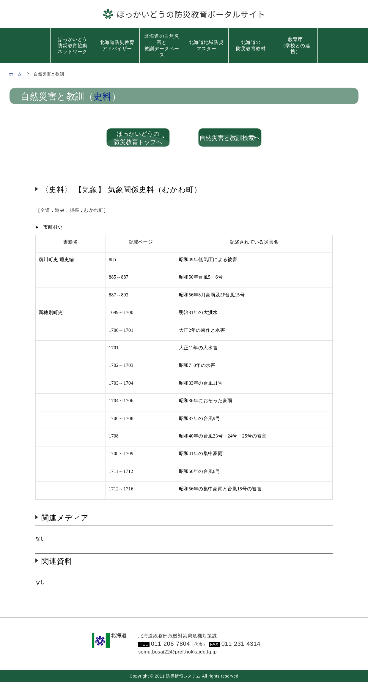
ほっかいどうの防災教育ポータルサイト (191, 14)
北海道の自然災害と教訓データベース (161, 45)
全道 (45, 210)
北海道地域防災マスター (206, 45)
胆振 (74, 210)
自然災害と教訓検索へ (230, 138)
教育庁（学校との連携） (295, 45)
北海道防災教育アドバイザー (117, 45)
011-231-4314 (240, 643)
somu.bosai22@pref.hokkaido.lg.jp (177, 651)
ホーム (15, 74)
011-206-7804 (179, 643)
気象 (90, 189)
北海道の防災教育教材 (251, 45)
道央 (60, 210)
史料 (102, 97)
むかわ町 (93, 210)
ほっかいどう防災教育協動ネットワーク (72, 45)
